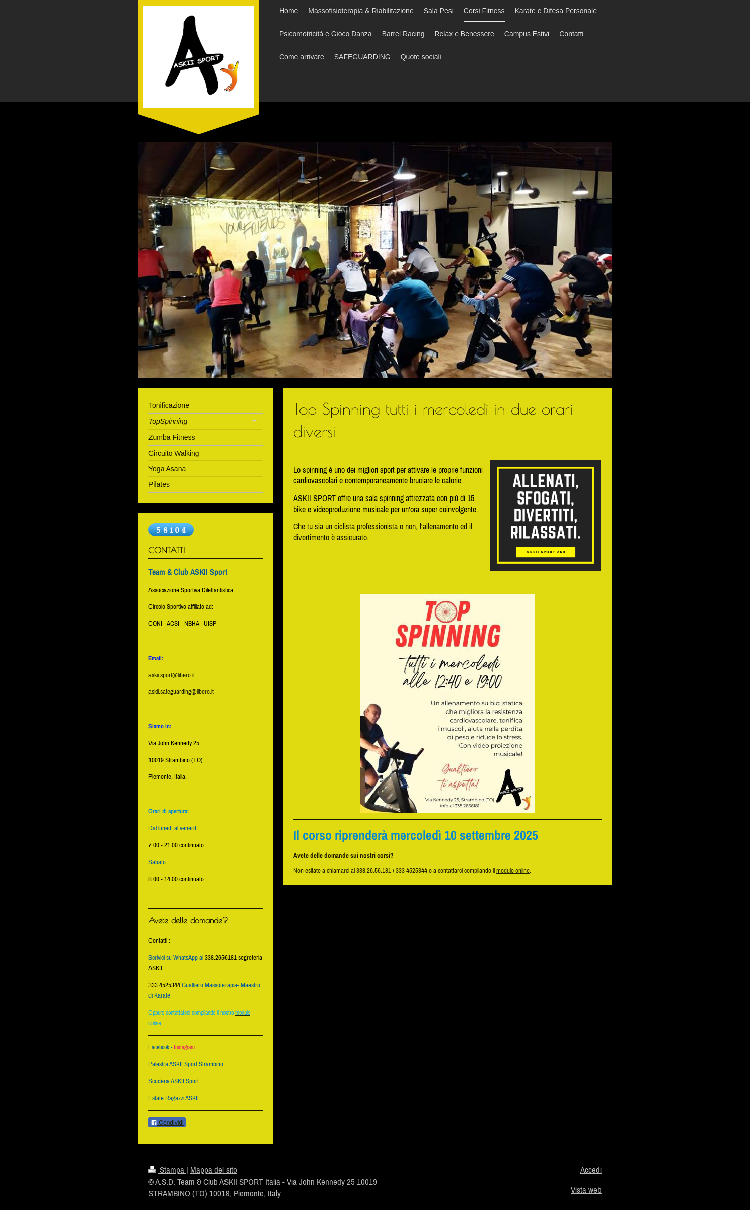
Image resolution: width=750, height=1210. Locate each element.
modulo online (513, 870)
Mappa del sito (213, 1170)
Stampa (167, 1170)
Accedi (591, 1170)
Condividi (167, 1122)
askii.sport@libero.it (171, 675)
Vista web (586, 1190)
